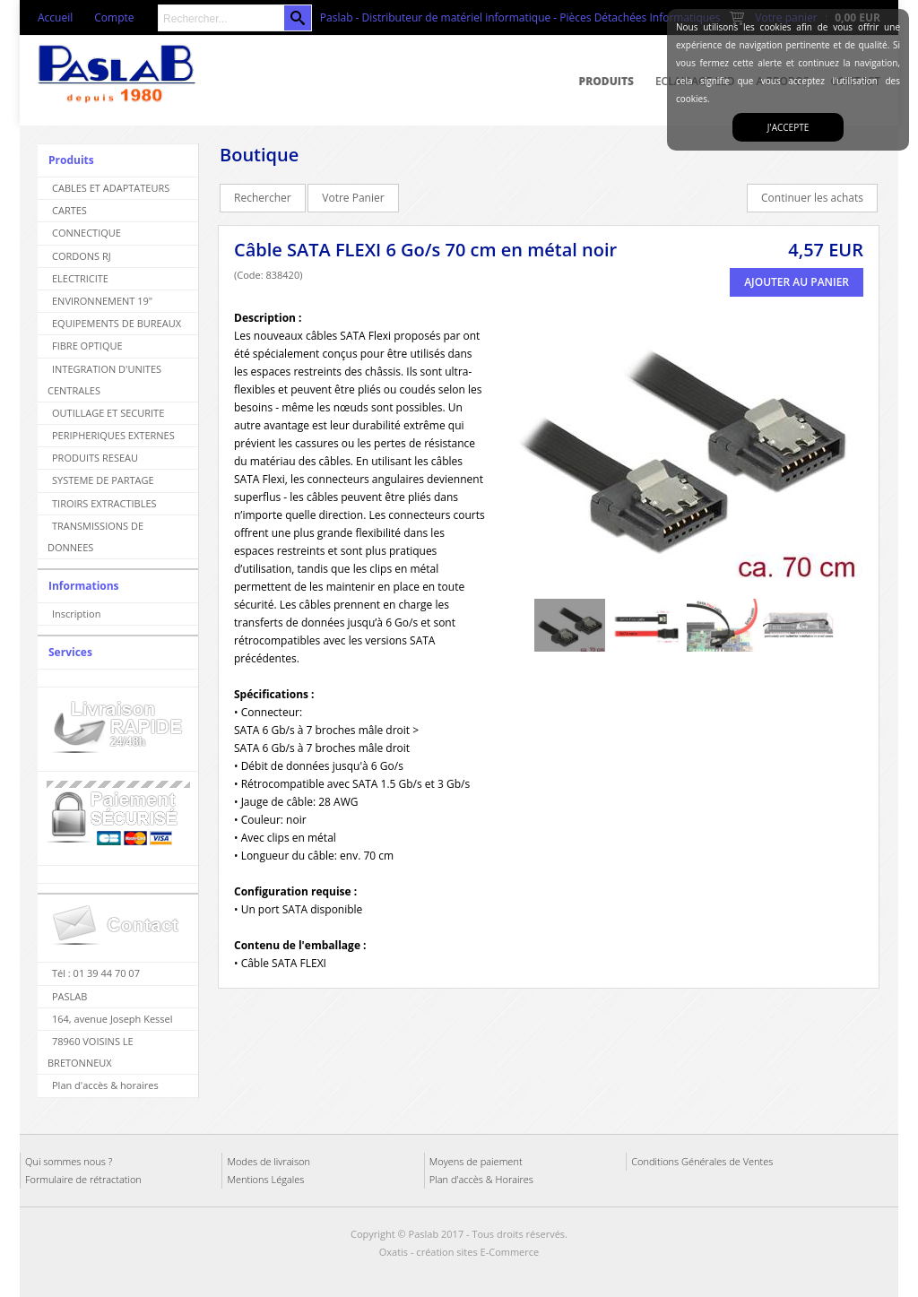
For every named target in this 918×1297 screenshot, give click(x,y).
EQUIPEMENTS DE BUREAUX (116, 323)
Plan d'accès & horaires (105, 1085)
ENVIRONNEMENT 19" (102, 300)
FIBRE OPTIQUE (87, 345)
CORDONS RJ (81, 256)
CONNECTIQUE (86, 232)
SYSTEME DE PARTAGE (103, 480)
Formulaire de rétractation (83, 1179)
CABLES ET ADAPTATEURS (110, 188)
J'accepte (788, 127)
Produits (606, 81)
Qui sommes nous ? (68, 1161)
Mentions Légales (265, 1179)
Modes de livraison (268, 1161)
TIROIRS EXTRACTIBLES (104, 503)
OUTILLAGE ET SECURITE (108, 412)
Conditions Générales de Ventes (702, 1161)
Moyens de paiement (476, 1161)
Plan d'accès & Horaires (481, 1179)
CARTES (69, 210)
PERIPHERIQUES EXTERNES (113, 435)
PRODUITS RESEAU (95, 457)
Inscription (76, 613)
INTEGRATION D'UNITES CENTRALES (104, 379)
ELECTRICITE (80, 278)
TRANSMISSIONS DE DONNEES (95, 536)
